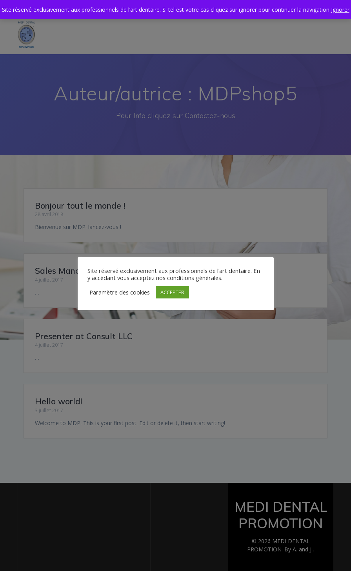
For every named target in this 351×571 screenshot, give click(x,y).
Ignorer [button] (340, 9)
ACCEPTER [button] (172, 292)
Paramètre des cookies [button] (119, 292)
